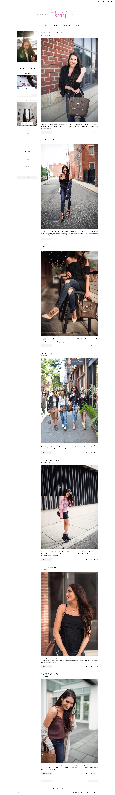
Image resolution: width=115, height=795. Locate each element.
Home (18, 792)
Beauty (46, 25)
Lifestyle (55, 25)
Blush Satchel (48, 567)
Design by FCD (94, 792)
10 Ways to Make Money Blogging (27, 88)
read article (47, 132)
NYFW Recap (47, 353)
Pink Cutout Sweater (52, 460)
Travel (77, 25)
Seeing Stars (47, 140)
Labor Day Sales (49, 674)
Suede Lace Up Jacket (52, 33)
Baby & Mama (67, 25)
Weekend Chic (48, 247)
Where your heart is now (83, 792)
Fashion (37, 25)
